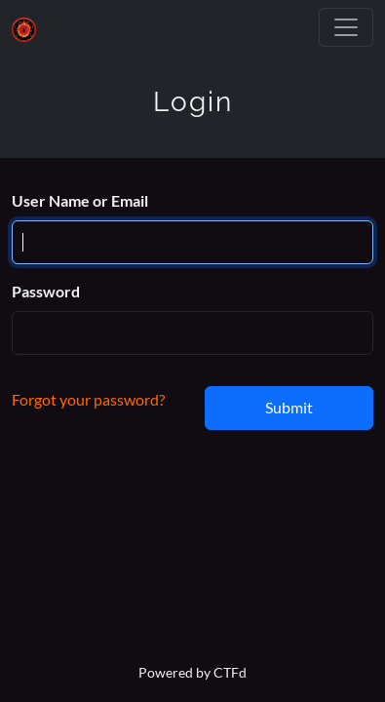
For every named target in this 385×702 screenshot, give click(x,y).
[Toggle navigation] (346, 27)
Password (46, 291)
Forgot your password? (88, 399)
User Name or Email (80, 200)
